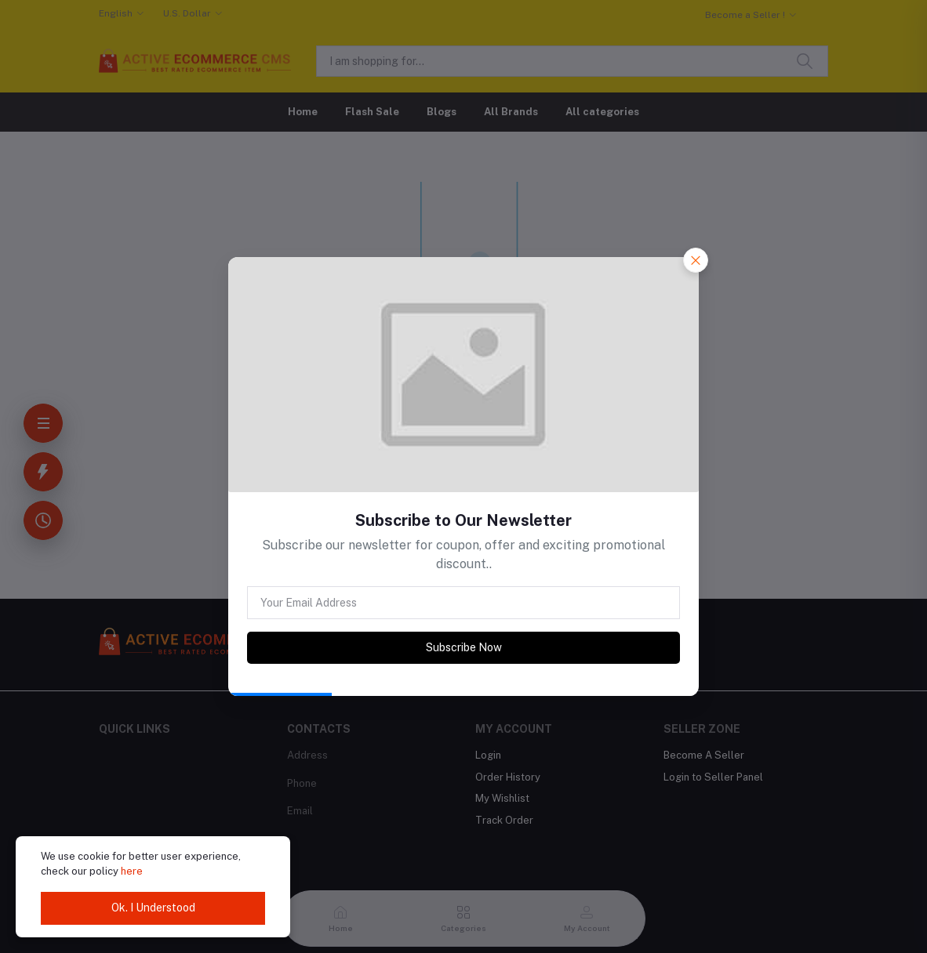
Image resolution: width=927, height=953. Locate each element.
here (132, 871)
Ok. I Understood (153, 907)
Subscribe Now (464, 647)
